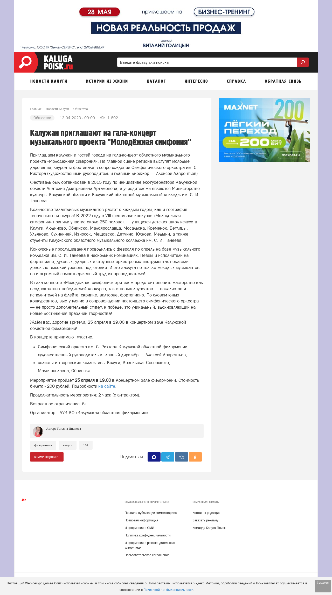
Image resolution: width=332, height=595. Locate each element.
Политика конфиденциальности (147, 535)
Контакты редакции (206, 513)
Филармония (43, 445)
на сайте (106, 386)
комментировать (46, 457)
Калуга (67, 445)
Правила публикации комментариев (151, 513)
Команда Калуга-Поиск (208, 528)
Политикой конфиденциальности (168, 590)
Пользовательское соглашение (147, 555)
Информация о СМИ (139, 528)
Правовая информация (141, 520)
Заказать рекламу (205, 520)
